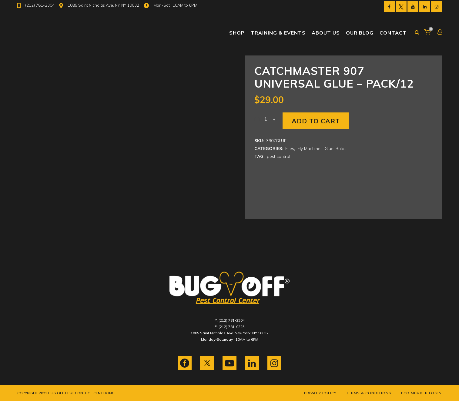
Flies (289, 148)
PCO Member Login (421, 393)
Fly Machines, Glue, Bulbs (322, 148)
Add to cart (316, 121)
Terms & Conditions (368, 393)
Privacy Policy (320, 393)
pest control (278, 156)
